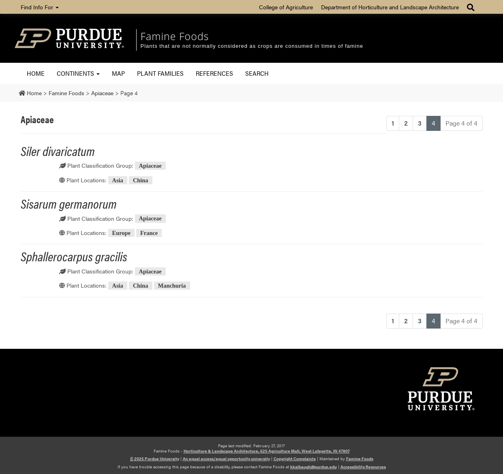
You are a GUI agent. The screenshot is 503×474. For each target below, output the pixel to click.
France (149, 233)
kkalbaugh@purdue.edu (313, 467)
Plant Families (160, 73)
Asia (117, 180)
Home (36, 73)
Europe (121, 233)
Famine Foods (175, 36)
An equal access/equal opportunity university (226, 458)
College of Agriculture (286, 7)
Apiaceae (150, 165)
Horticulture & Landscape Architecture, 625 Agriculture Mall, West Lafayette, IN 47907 (267, 451)
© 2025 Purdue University (154, 458)
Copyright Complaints (295, 458)
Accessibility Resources (363, 467)
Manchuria (172, 285)
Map (118, 73)
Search (257, 73)
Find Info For (40, 7)
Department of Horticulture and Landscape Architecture (390, 7)
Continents (78, 73)
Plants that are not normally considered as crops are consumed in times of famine (252, 46)
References (214, 73)
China (140, 180)
